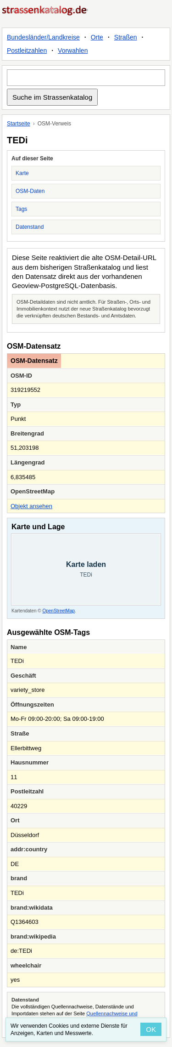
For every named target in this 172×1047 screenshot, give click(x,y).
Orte (97, 37)
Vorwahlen (73, 50)
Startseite (18, 123)
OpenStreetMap (58, 610)
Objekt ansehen (31, 506)
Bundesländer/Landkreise (43, 37)
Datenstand (30, 227)
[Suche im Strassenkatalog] (86, 77)
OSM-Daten (30, 191)
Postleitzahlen (27, 50)
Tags (21, 209)
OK (151, 1029)
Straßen (125, 37)
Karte (22, 173)
